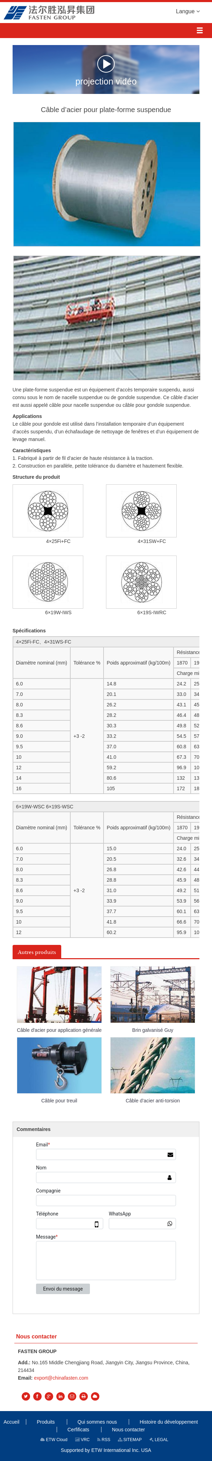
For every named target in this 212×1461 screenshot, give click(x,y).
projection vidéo (105, 70)
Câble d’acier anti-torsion (153, 1100)
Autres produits (37, 952)
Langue (188, 10)
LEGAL (158, 1439)
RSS (103, 1439)
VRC (82, 1439)
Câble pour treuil (59, 1100)
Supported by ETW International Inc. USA (106, 1450)
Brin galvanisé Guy (153, 1030)
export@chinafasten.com (61, 1378)
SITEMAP (130, 1439)
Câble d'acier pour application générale (59, 1030)
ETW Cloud (54, 1439)
